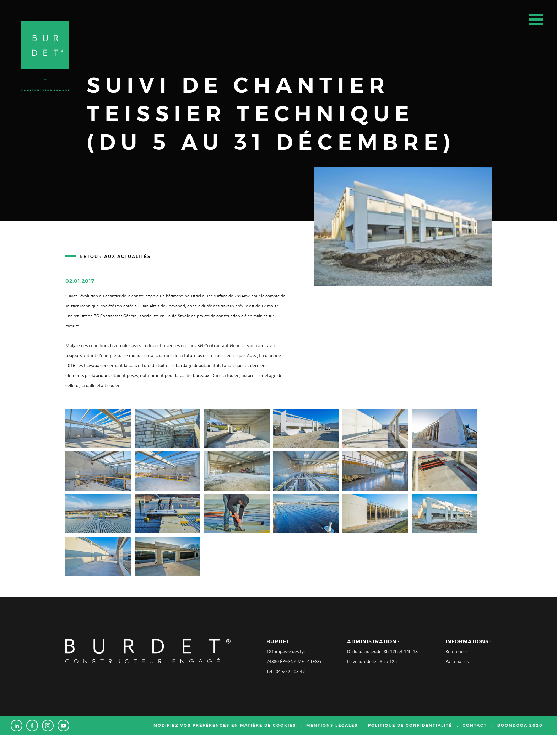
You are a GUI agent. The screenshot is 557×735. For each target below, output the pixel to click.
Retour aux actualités (115, 256)
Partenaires (457, 662)
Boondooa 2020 (520, 725)
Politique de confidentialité (410, 725)
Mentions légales (332, 725)
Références (456, 652)
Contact (475, 725)
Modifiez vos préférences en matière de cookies (224, 725)
